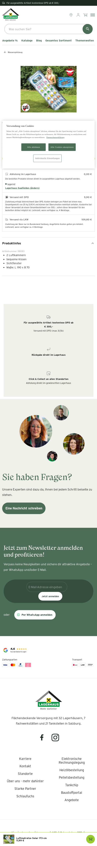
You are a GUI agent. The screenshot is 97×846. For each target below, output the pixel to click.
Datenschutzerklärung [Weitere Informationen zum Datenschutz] (55, 137)
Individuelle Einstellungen (47, 158)
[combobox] (48, 29)
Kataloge (27, 40)
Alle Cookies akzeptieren (62, 147)
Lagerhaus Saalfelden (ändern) (22, 187)
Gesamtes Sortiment (58, 40)
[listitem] (25, 759)
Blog (39, 40)
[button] (35, 614)
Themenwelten (84, 40)
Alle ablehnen (33, 147)
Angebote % (10, 40)
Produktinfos (48, 243)
